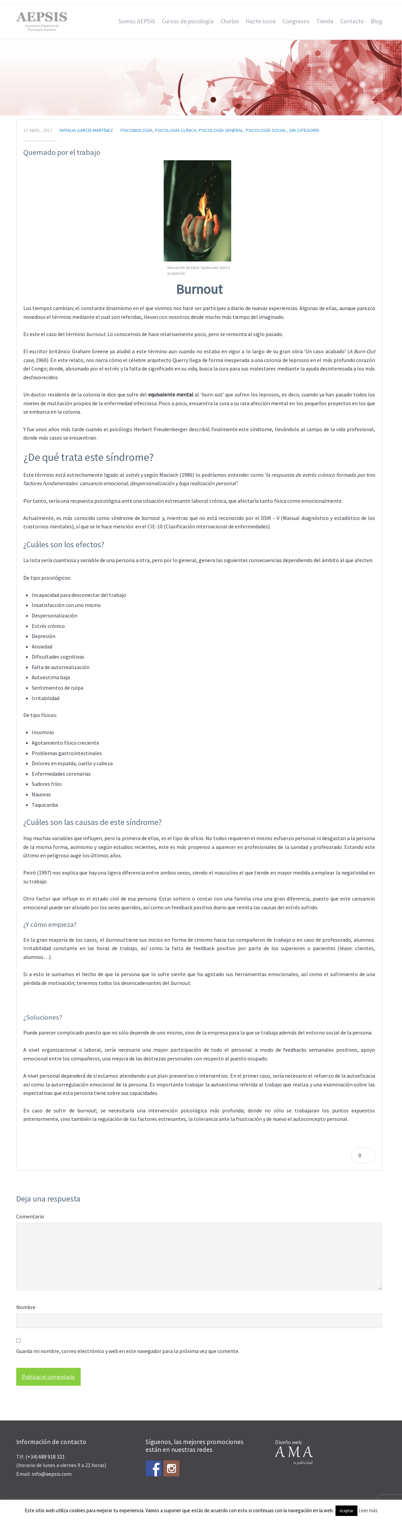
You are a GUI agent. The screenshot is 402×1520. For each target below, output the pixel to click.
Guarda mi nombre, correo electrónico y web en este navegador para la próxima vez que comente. (127, 1351)
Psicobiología (136, 130)
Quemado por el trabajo (61, 152)
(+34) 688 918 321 (45, 1456)
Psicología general (221, 130)
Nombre (25, 1307)
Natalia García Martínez (86, 130)
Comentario (30, 1216)
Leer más (368, 1510)
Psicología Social (266, 130)
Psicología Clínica (175, 130)
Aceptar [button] (346, 1511)
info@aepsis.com (52, 1473)
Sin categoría (304, 130)
